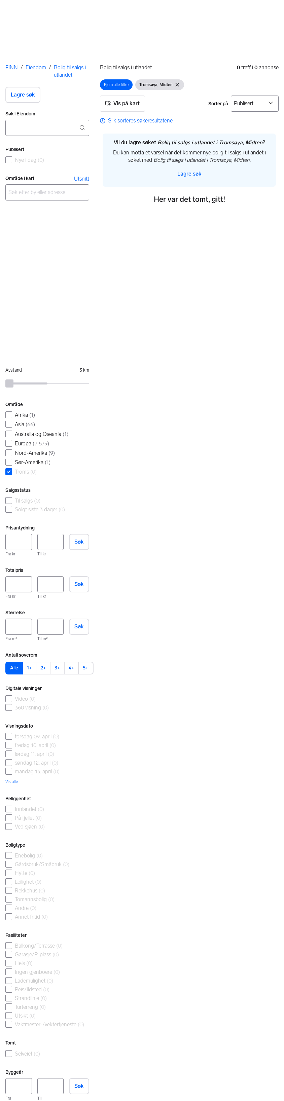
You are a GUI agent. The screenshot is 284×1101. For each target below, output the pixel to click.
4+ (71, 668)
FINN (11, 67)
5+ (85, 668)
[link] (136, 120)
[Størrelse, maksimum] (50, 627)
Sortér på (218, 104)
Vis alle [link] (11, 781)
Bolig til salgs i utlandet (70, 71)
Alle (14, 668)
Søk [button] (79, 542)
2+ (43, 668)
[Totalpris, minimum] (18, 584)
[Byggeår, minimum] (18, 1086)
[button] (22, 95)
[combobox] (47, 128)
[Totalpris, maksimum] (50, 584)
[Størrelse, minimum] (18, 627)
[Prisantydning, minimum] (18, 542)
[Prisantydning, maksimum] (50, 542)
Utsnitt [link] (81, 179)
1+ (29, 668)
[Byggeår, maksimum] (50, 1086)
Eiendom (36, 67)
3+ (57, 668)
